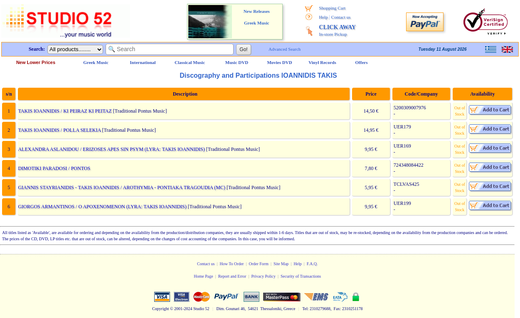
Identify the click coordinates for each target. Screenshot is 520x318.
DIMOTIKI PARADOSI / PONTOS (54, 168)
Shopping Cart (332, 7)
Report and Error (232, 276)
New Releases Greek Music (256, 17)
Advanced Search (285, 49)
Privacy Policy (263, 276)
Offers (361, 62)
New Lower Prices (35, 62)
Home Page (203, 276)
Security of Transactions (301, 276)
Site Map (281, 263)
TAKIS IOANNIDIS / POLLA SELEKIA (59, 130)
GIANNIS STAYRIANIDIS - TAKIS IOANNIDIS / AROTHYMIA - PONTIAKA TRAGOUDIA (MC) (121, 187)
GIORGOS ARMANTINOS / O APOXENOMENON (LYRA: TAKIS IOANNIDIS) (102, 207)
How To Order (231, 263)
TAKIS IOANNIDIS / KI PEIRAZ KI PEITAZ (64, 111)
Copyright (160, 308)
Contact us (341, 17)
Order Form (259, 263)
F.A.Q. (312, 263)
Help (323, 17)
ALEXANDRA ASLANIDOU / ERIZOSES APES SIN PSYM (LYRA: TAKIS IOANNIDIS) (111, 149)
